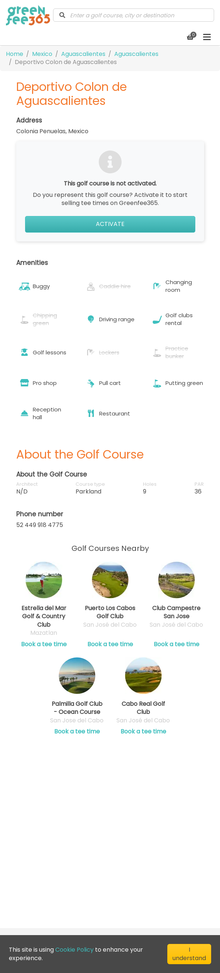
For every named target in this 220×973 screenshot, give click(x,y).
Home (14, 54)
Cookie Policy (74, 949)
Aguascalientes (83, 54)
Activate (110, 224)
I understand (189, 953)
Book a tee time (44, 644)
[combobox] (133, 15)
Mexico (42, 54)
